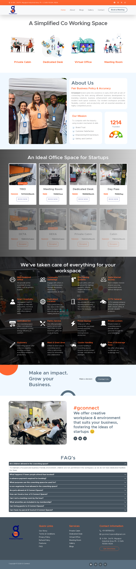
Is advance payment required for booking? (28, 478)
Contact (101, 10)
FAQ (41, 546)
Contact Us (103, 379)
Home (63, 10)
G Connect (26, 563)
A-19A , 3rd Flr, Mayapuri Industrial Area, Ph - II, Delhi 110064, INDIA (34, 2)
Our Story (43, 531)
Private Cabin (74, 531)
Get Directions (109, 549)
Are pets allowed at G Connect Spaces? (26, 490)
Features (42, 543)
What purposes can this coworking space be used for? (33, 482)
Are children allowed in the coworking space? (29, 464)
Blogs (81, 10)
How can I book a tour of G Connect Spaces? (28, 494)
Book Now (22, 199)
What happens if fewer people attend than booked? (32, 474)
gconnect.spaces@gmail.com (113, 534)
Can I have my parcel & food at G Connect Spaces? (31, 510)
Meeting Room (75, 540)
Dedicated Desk (75, 534)
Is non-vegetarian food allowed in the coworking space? (33, 486)
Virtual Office (74, 537)
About (72, 10)
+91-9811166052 (108, 531)
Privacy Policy (44, 537)
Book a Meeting (117, 10)
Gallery (91, 10)
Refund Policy (44, 540)
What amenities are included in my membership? (31, 502)
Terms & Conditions (47, 534)
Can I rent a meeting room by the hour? (26, 498)
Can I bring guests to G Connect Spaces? (27, 506)
